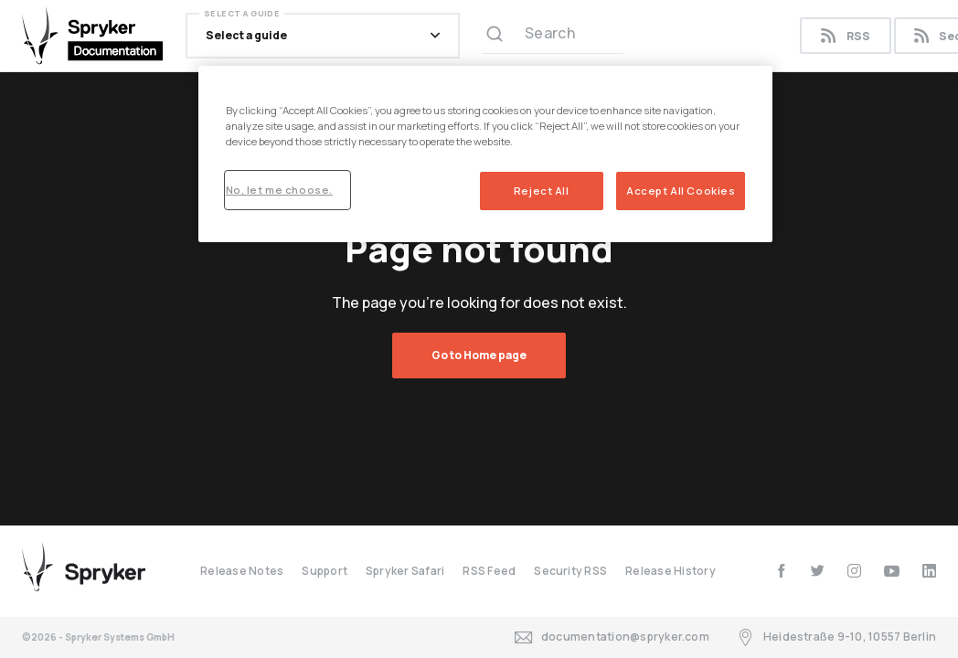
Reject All (541, 190)
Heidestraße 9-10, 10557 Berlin (836, 637)
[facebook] (781, 571)
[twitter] (818, 571)
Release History (670, 570)
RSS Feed (489, 570)
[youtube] (891, 570)
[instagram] (854, 571)
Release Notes (241, 570)
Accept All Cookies (680, 190)
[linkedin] (929, 571)
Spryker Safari (405, 570)
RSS (845, 36)
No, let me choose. (279, 189)
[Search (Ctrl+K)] (552, 35)
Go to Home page (479, 355)
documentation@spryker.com (612, 637)
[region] (485, 154)
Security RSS (570, 570)
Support (324, 570)
